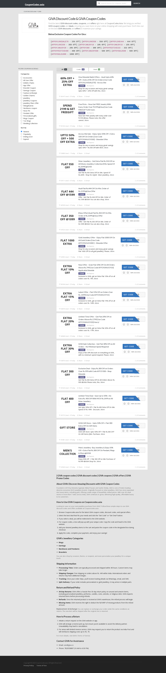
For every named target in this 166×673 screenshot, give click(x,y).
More (103, 91)
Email (87, 96)
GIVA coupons (105, 475)
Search (136, 3)
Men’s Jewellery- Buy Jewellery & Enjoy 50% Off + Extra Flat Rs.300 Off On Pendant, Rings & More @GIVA (96, 450)
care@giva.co (69, 645)
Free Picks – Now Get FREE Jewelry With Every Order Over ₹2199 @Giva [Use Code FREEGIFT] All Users (95, 107)
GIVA (115, 475)
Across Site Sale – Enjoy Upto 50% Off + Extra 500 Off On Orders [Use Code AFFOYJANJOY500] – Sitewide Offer (96, 136)
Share (79, 96)
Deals (96, 69)
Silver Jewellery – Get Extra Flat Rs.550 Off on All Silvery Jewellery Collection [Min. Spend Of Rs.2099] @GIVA (96, 164)
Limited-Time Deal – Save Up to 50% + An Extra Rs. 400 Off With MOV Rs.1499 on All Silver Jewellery (95, 398)
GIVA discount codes (69, 23)
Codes (80, 69)
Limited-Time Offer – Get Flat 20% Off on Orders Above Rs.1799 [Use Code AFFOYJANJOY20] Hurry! (94, 319)
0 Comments (140, 96)
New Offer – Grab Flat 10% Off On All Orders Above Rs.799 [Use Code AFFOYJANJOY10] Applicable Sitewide (96, 267)
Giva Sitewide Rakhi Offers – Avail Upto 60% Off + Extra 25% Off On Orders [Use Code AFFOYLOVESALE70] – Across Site (96, 80)
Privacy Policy (29, 666)
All (64, 69)
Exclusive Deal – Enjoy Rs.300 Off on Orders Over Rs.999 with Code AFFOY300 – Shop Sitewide (95, 371)
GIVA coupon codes (67, 475)
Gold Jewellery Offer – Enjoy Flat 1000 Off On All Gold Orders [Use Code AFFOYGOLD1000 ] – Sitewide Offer (96, 240)
